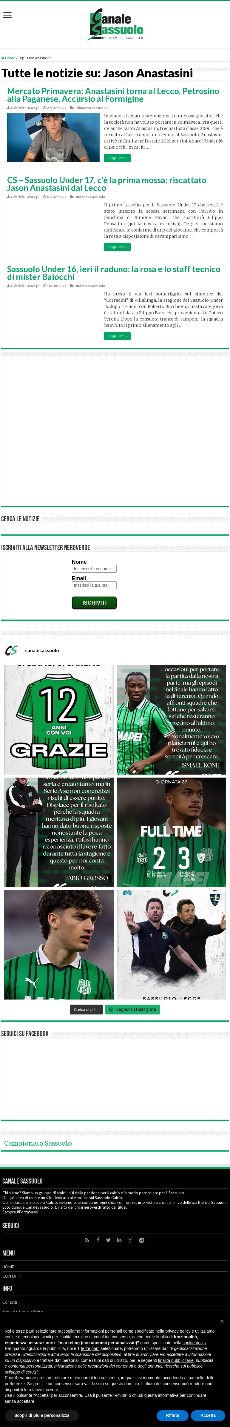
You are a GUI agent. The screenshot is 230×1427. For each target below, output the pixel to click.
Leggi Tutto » (117, 158)
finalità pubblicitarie (176, 1360)
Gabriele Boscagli (25, 107)
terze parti (90, 1348)
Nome (79, 562)
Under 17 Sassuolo (89, 196)
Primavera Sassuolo (90, 107)
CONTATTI (12, 1276)
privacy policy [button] (178, 1331)
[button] (222, 1321)
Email (79, 578)
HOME (8, 1266)
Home (8, 58)
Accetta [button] (208, 1415)
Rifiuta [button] (172, 1415)
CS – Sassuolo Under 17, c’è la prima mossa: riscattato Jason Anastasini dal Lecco (106, 184)
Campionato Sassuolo (38, 1143)
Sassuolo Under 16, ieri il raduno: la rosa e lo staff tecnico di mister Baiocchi (113, 273)
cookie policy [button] (194, 1342)
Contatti (9, 1302)
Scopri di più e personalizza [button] (41, 1415)
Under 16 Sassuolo (89, 285)
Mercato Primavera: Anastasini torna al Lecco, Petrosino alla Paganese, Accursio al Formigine (113, 95)
